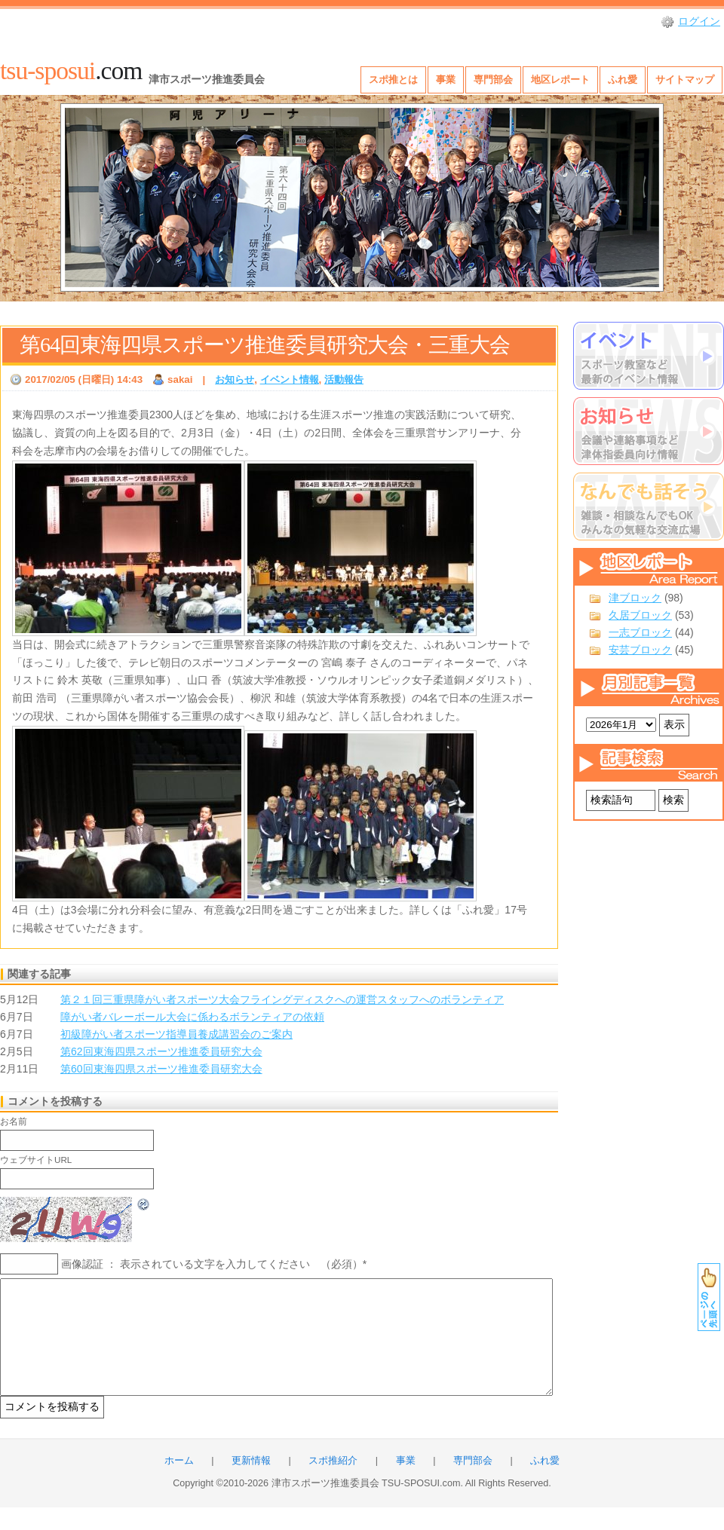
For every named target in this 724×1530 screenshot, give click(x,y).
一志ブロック (640, 632)
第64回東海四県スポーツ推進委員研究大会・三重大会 (265, 344)
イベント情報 (289, 379)
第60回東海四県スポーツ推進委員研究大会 (161, 1069)
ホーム (179, 1483)
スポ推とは (393, 79)
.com (71, 70)
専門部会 (493, 79)
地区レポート (560, 79)
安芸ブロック (640, 650)
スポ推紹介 (332, 1483)
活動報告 (344, 379)
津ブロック (635, 598)
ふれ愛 (622, 79)
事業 (446, 79)
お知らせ (234, 379)
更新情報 (251, 1483)
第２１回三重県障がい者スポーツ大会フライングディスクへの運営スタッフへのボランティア (282, 999)
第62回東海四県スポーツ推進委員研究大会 (161, 1051)
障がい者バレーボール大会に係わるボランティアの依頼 (192, 1017)
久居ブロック (640, 615)
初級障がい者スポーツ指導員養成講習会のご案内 (176, 1034)
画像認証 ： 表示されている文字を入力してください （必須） (212, 1264)
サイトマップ (684, 79)
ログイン (699, 21)
